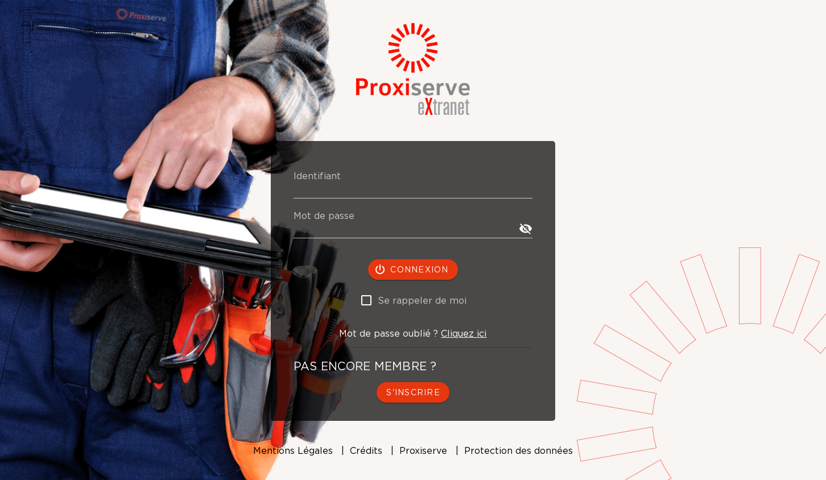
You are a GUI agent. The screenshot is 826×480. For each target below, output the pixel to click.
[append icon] (525, 228)
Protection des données (518, 450)
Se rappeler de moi (422, 300)
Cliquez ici (463, 333)
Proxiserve (423, 450)
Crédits (366, 450)
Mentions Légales (293, 450)
